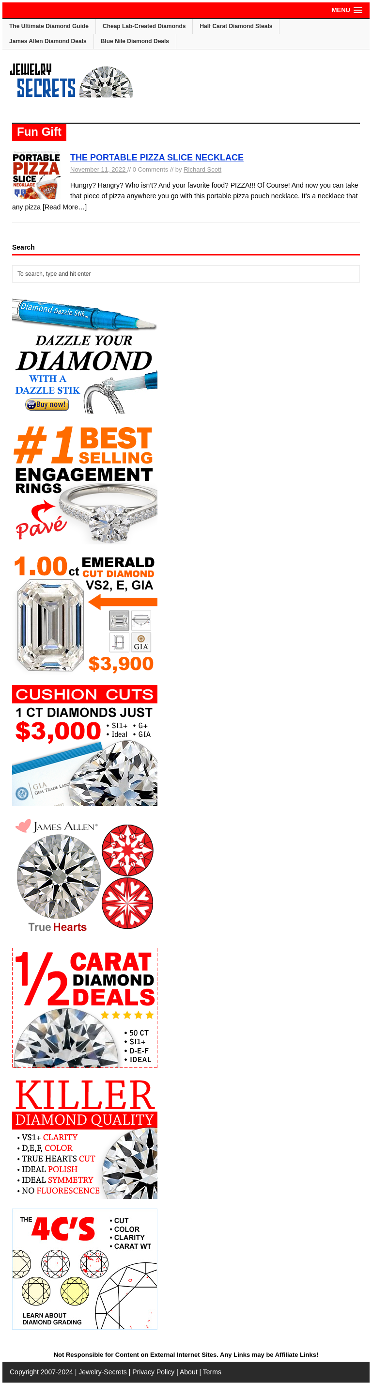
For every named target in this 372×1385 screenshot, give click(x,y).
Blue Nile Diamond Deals (135, 41)
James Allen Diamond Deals (48, 41)
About (189, 1372)
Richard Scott (202, 169)
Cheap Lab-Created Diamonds (144, 26)
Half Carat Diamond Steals (236, 26)
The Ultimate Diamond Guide (49, 26)
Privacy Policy (153, 1372)
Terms (212, 1372)
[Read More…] (65, 207)
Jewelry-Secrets (102, 1372)
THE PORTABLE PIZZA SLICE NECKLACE (157, 157)
